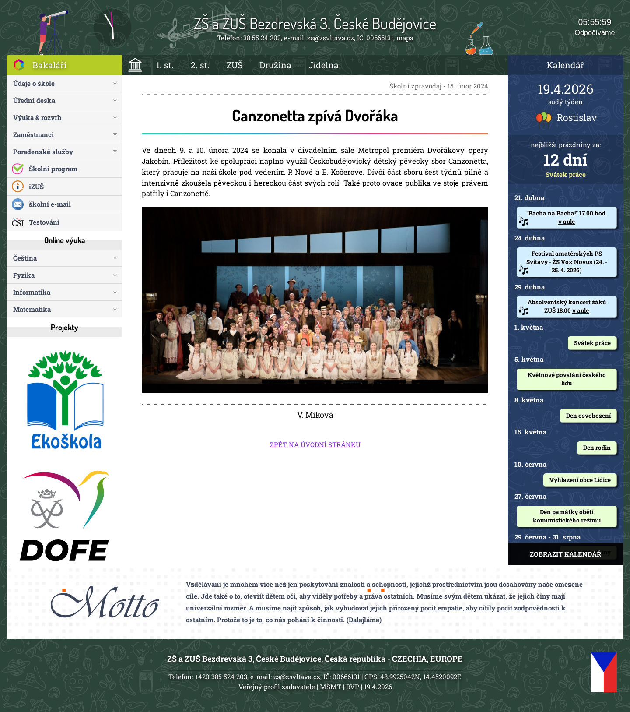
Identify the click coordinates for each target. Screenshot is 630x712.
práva (373, 596)
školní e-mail (50, 204)
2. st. (200, 65)
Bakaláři (49, 65)
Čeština (25, 258)
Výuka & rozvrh (37, 117)
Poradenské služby (43, 151)
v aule (566, 222)
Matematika (32, 309)
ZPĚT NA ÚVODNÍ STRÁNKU (315, 444)
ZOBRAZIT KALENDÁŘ (565, 554)
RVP (352, 686)
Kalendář (565, 65)
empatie (450, 607)
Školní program (53, 168)
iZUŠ (36, 186)
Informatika (31, 292)
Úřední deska (34, 100)
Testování (44, 222)
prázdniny (575, 144)
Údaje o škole (34, 83)
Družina (275, 65)
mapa (404, 37)
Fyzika (24, 275)
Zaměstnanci (33, 134)
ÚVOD (135, 65)
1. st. (165, 65)
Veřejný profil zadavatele (276, 686)
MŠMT (330, 686)
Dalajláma (364, 619)
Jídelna (323, 65)
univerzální (204, 607)
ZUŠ (234, 65)
